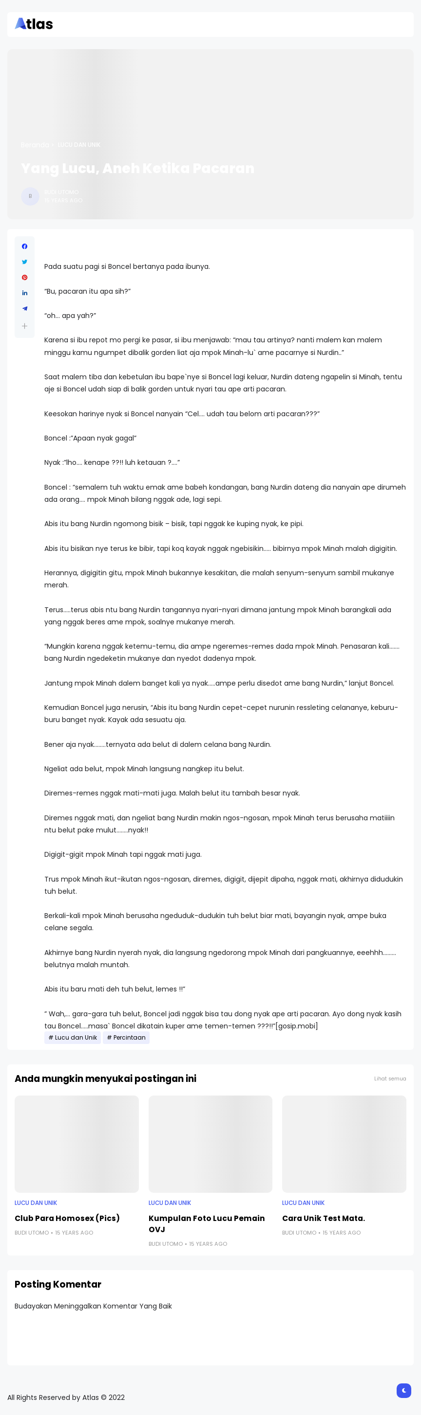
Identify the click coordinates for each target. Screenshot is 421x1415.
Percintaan (130, 1038)
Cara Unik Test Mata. (323, 1218)
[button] (24, 326)
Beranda (35, 145)
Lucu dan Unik (79, 145)
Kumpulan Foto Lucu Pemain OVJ (207, 1224)
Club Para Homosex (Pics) (67, 1218)
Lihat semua (390, 1078)
